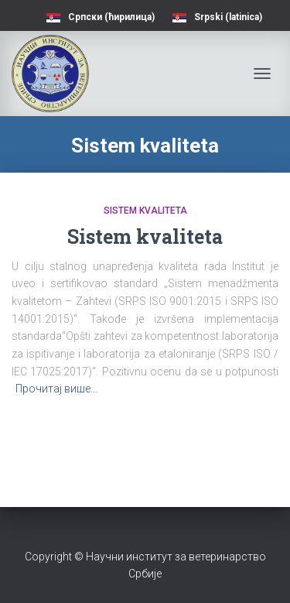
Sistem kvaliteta (145, 210)
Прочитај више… (56, 388)
